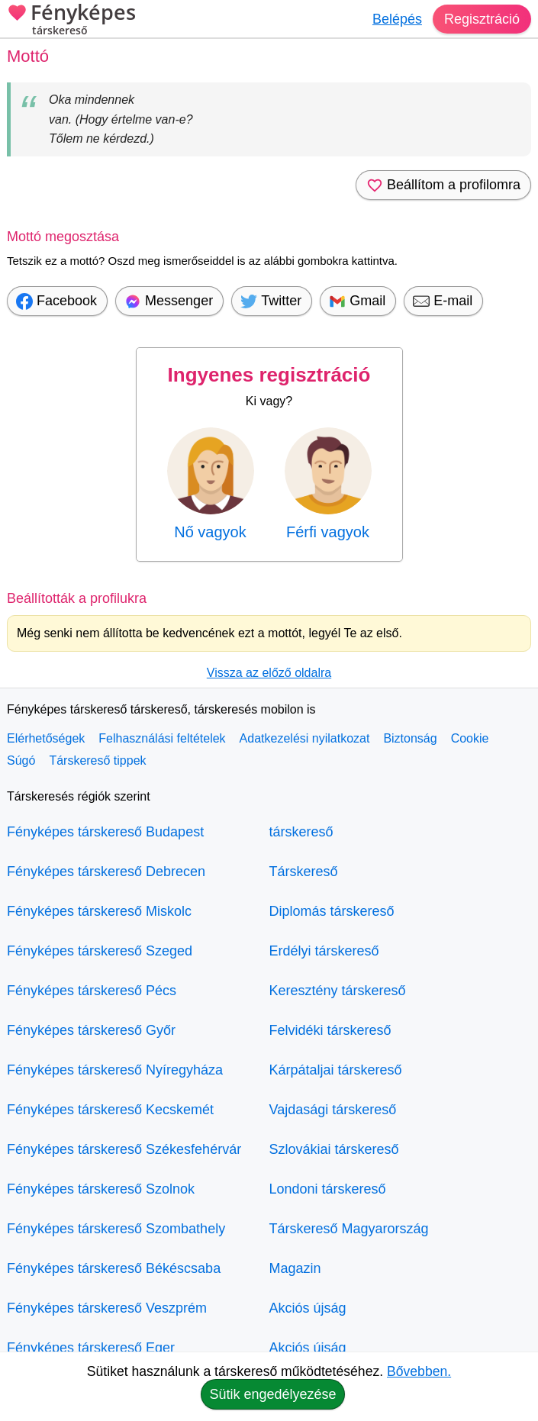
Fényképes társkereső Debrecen (106, 871)
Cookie (470, 738)
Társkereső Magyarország (349, 1228)
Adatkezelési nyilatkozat (305, 738)
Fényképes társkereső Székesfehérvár (124, 1149)
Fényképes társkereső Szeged (99, 951)
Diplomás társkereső (332, 911)
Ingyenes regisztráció (269, 374)
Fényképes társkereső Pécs (91, 990)
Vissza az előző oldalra (269, 672)
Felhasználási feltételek (161, 738)
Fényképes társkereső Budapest (105, 831)
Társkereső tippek (97, 760)
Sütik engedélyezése (272, 1394)
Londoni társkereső (327, 1189)
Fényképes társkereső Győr (91, 1030)
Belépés (397, 19)
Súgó (21, 760)
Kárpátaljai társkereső (335, 1070)
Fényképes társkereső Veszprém (107, 1308)
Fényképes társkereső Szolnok (101, 1189)
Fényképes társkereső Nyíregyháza (115, 1070)
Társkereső (303, 871)
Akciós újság (307, 1308)
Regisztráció (482, 19)
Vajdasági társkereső (333, 1109)
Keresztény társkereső (337, 990)
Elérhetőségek (46, 738)
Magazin (295, 1268)
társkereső (301, 831)
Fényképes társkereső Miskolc (99, 911)
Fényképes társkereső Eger (91, 1347)
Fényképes (71, 21)
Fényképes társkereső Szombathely (116, 1228)
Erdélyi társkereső (324, 951)
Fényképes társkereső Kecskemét (110, 1109)
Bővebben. (419, 1371)
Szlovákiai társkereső (334, 1149)
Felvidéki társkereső (330, 1030)
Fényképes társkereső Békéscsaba (114, 1268)
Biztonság (410, 738)
